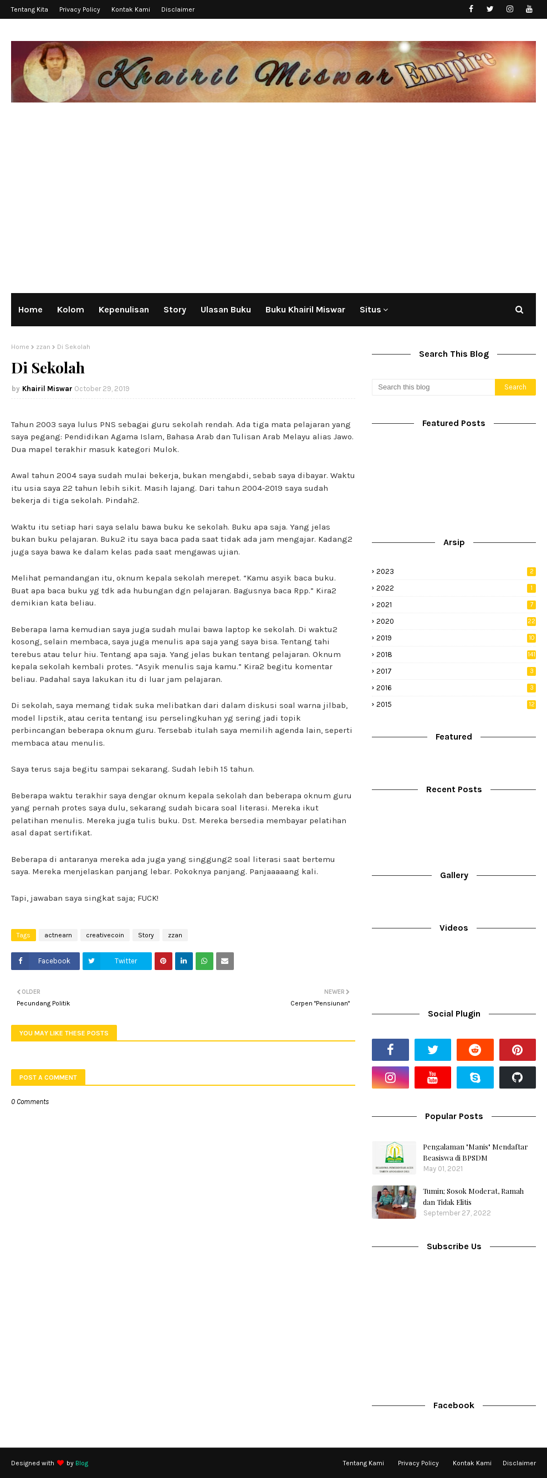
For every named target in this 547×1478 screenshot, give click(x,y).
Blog (81, 1463)
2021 (456, 605)
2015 (456, 704)
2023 (456, 571)
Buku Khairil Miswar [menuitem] (305, 309)
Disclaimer (178, 9)
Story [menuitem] (174, 309)
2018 (456, 654)
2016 (456, 688)
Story (146, 935)
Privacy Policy (79, 9)
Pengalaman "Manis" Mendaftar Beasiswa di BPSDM (475, 1152)
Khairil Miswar (47, 388)
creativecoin (105, 935)
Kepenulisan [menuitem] (124, 309)
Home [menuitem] (30, 309)
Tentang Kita (29, 9)
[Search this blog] (433, 387)
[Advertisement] (273, 196)
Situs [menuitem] (370, 309)
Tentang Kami (363, 1463)
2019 (456, 638)
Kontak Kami (130, 9)
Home (20, 347)
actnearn (58, 935)
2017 (456, 671)
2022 (456, 588)
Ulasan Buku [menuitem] (226, 309)
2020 (456, 621)
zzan (43, 347)
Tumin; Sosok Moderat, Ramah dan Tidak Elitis (473, 1196)
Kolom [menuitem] (70, 309)
